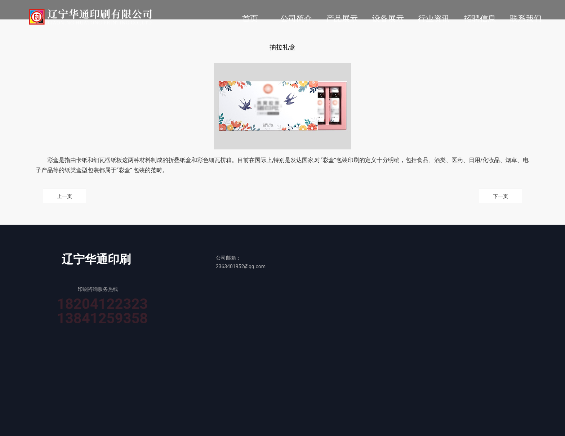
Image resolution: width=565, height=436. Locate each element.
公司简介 (296, 18)
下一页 (500, 196)
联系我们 (526, 18)
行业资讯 (434, 18)
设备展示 (388, 18)
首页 (250, 18)
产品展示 (342, 18)
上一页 (64, 196)
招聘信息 (480, 18)
